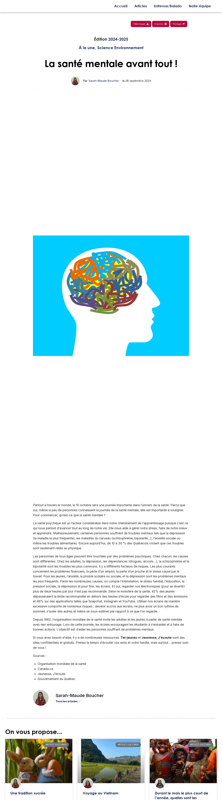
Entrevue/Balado (168, 6)
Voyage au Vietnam (100, 793)
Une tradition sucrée (27, 793)
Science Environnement (120, 47)
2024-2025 (118, 39)
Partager (179, 23)
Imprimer (161, 23)
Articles (140, 6)
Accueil (120, 6)
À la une (86, 47)
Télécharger (141, 23)
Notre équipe (200, 6)
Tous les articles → (68, 701)
